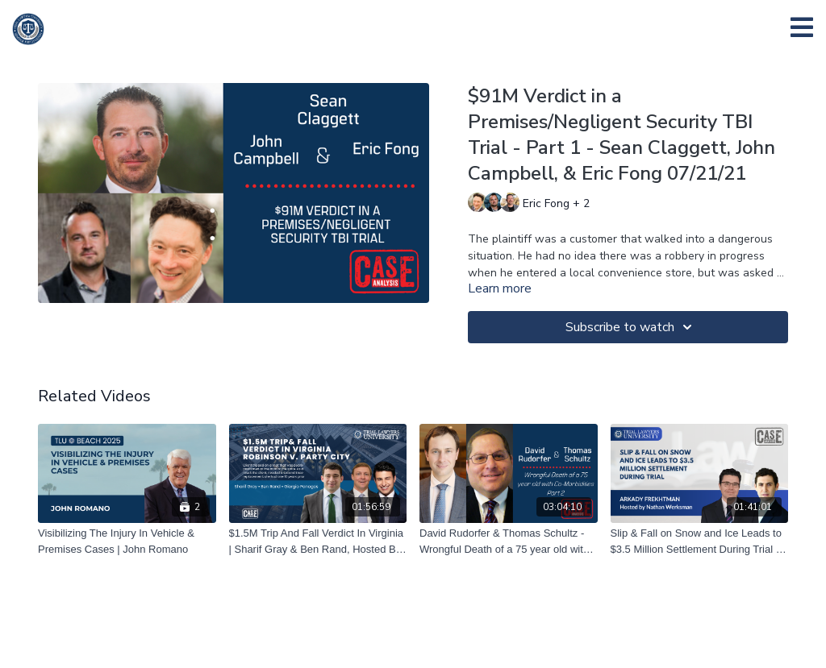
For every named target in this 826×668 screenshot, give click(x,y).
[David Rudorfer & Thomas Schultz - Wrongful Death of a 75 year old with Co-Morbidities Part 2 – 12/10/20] (508, 541)
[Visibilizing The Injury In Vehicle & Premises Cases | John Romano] (127, 541)
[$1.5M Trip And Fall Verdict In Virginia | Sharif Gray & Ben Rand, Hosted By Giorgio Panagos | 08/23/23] (318, 541)
